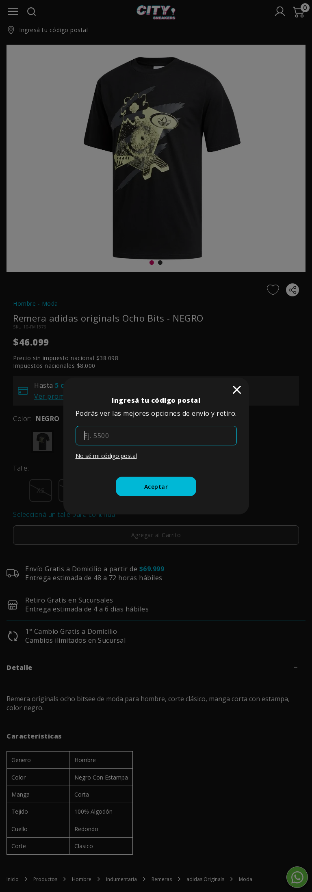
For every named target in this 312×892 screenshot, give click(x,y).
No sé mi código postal (106, 456)
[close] (237, 390)
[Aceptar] (156, 486)
